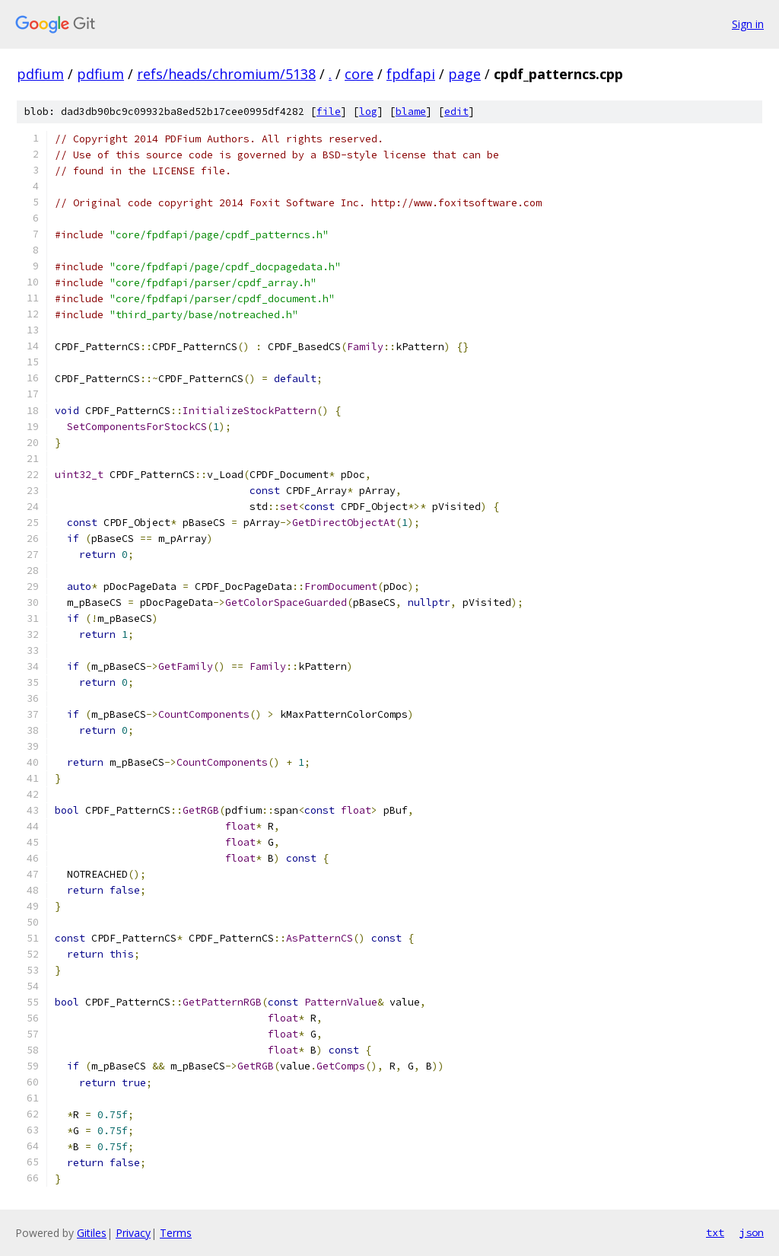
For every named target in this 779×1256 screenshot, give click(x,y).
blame (411, 111)
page (464, 74)
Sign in (748, 24)
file (328, 111)
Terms (176, 1233)
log (368, 111)
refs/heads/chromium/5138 (226, 74)
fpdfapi (410, 74)
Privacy (133, 1233)
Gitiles (92, 1233)
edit (456, 111)
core (359, 74)
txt (715, 1232)
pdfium (40, 74)
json (751, 1232)
